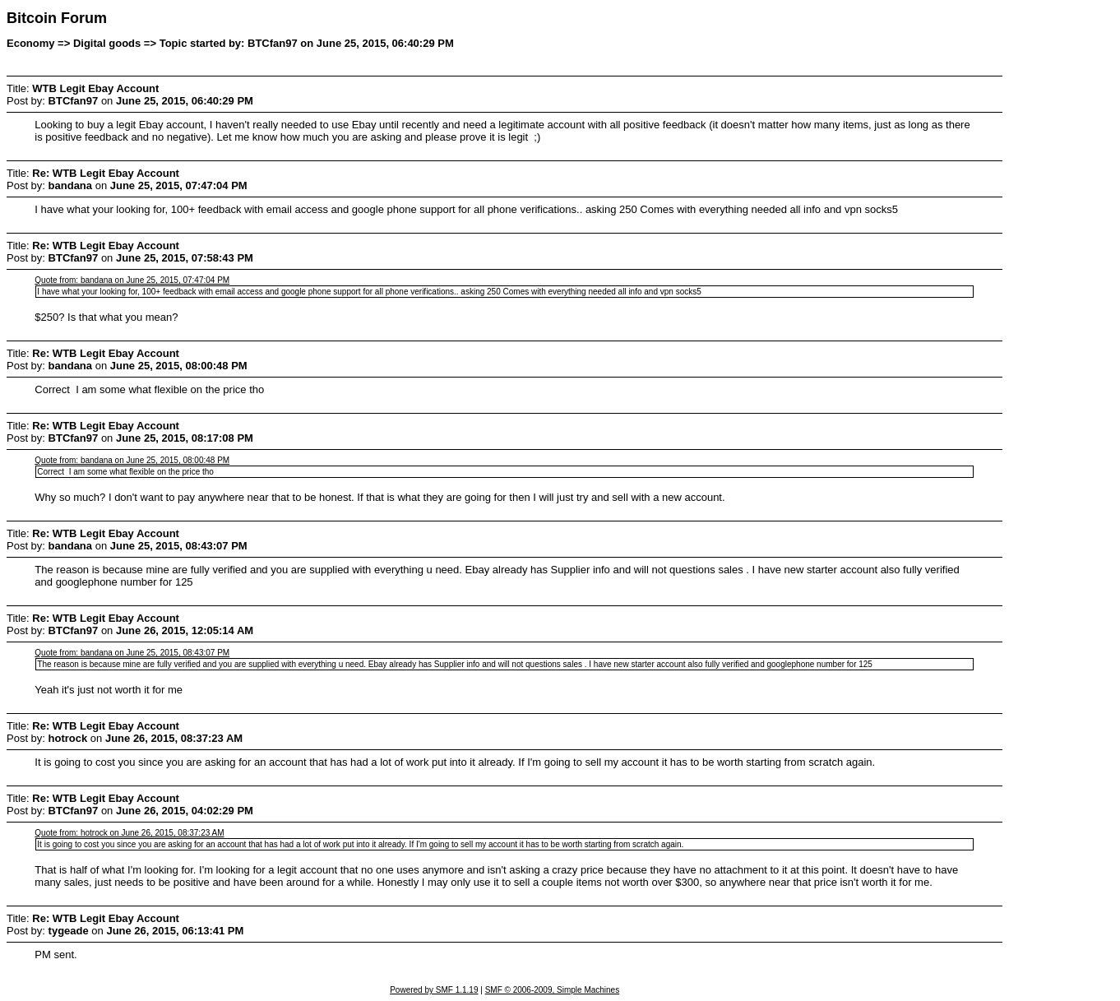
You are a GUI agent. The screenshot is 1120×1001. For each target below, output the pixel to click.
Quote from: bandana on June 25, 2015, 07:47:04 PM (132, 280)
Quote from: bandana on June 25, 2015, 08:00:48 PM (132, 460)
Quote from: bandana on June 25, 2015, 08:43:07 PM (132, 652)
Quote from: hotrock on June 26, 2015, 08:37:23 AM (129, 832)
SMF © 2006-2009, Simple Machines (552, 989)
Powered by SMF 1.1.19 (434, 989)
